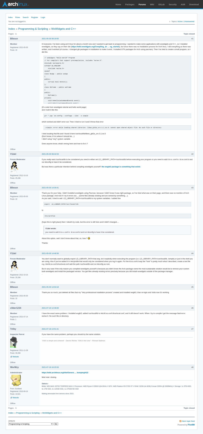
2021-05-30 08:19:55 (50, 39)
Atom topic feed (188, 421)
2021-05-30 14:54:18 (50, 287)
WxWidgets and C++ (63, 28)
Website (16, 357)
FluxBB (191, 425)
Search (25, 17)
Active (179, 21)
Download (194, 4)
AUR (183, 4)
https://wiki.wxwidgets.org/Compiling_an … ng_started (95, 47)
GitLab (161, 4)
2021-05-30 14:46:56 (50, 253)
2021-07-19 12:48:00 (50, 308)
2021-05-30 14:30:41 (50, 188)
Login (43, 17)
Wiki (152, 4)
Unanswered (189, 21)
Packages (129, 4)
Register (34, 17)
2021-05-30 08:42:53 (50, 154)
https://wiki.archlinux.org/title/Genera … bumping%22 (65, 373)
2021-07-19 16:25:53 (50, 367)
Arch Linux (15, 4)
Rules (17, 17)
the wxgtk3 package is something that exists (121, 167)
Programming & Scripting (33, 28)
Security (173, 4)
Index (10, 17)
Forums (142, 4)
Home (118, 4)
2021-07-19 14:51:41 (50, 329)
